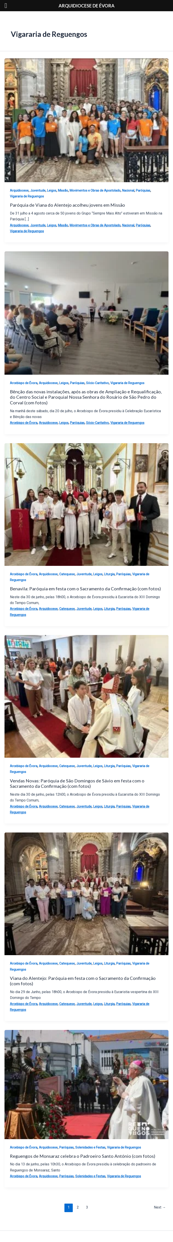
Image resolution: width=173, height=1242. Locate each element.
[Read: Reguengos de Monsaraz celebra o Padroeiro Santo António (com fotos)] (86, 1084)
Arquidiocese (19, 190)
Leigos (51, 190)
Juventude (38, 190)
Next (160, 1207)
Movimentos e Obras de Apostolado (95, 190)
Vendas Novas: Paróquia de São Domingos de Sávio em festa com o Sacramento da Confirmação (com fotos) (77, 783)
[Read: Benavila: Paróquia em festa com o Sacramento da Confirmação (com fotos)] (86, 504)
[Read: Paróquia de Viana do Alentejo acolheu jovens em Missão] (86, 120)
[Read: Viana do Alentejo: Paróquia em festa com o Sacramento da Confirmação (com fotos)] (86, 893)
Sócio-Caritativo (97, 383)
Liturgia (109, 574)
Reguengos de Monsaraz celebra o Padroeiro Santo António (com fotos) (82, 1156)
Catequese (67, 574)
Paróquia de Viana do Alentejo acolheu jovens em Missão (67, 205)
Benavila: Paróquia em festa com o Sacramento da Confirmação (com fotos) (85, 588)
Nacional (128, 190)
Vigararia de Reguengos (27, 196)
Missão (63, 190)
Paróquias (143, 190)
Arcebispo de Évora (23, 383)
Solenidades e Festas (90, 1147)
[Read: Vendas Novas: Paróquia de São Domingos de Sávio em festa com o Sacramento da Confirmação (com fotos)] (86, 696)
